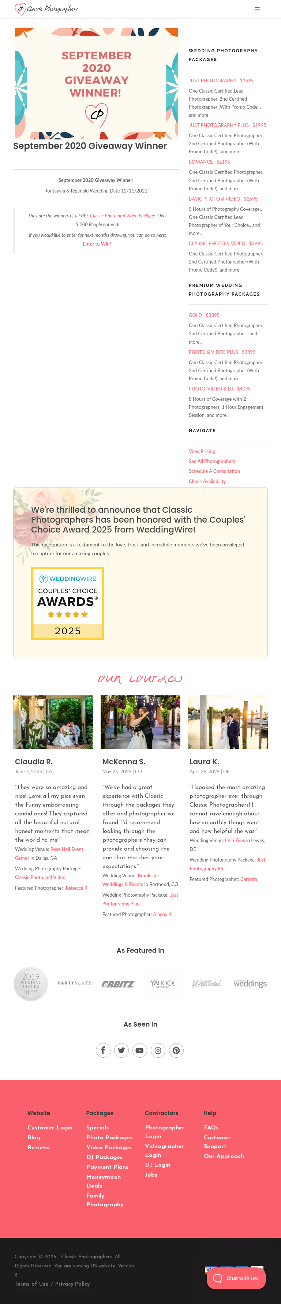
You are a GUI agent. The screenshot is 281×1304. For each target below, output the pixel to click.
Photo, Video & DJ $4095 (220, 389)
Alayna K (162, 914)
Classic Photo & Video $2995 (226, 243)
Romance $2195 (209, 162)
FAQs (211, 1128)
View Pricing (202, 451)
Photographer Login (165, 1132)
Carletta (248, 879)
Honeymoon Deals (103, 1181)
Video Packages (109, 1148)
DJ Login (157, 1165)
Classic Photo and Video (40, 877)
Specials (97, 1128)
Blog (33, 1138)
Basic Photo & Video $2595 (223, 199)
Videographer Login (164, 1151)
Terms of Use (31, 1284)
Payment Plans (107, 1167)
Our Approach (224, 1156)
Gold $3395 (204, 315)
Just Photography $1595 (221, 80)
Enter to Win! (97, 244)
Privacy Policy (72, 1284)
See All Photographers (212, 461)
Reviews (38, 1148)
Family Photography (105, 1200)
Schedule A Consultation (214, 471)
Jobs (151, 1175)
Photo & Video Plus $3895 (222, 352)
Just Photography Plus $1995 (227, 125)
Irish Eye (234, 840)
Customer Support (217, 1142)
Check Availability (207, 481)
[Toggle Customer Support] (236, 1278)
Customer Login (49, 1128)
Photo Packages (109, 1138)
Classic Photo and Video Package (122, 215)
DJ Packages (104, 1158)
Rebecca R (76, 888)
